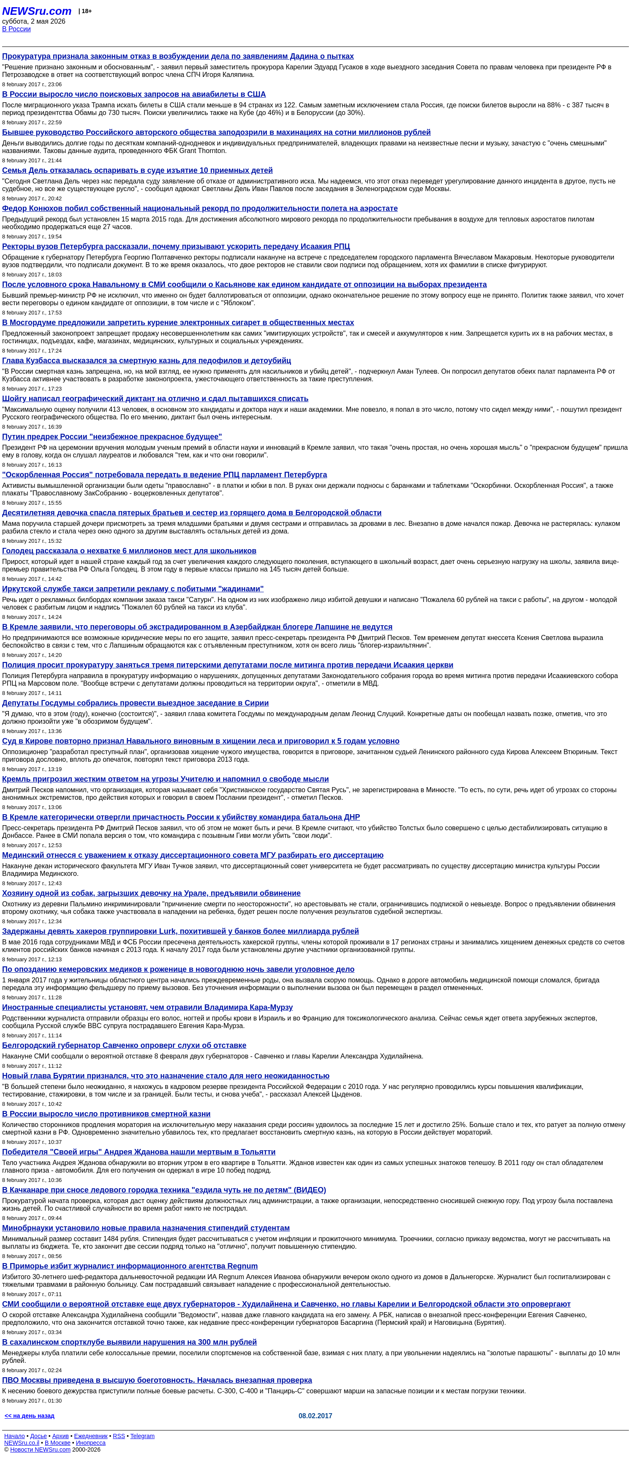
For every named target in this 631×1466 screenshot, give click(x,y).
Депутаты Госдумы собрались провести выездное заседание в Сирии (135, 703)
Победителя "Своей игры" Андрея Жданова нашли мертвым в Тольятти (139, 1152)
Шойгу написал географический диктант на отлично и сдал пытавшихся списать (155, 398)
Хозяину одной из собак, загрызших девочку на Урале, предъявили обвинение (151, 893)
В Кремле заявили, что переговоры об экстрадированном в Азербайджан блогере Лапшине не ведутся (197, 627)
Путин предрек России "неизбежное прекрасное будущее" (112, 436)
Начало (14, 1436)
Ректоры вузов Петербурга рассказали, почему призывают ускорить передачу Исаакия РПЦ (176, 246)
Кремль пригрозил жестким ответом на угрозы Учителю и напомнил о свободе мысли (165, 779)
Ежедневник (91, 1436)
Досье (38, 1436)
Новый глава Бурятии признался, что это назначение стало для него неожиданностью (165, 1076)
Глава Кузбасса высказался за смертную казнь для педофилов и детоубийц (146, 360)
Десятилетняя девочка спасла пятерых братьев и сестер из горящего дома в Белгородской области (192, 513)
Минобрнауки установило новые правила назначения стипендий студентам (146, 1228)
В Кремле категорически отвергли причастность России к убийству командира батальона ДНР (181, 817)
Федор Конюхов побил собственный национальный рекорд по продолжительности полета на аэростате (200, 208)
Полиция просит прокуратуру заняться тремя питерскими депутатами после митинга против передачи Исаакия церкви (228, 665)
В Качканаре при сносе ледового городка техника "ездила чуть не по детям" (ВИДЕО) (164, 1190)
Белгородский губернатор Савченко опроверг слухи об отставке (124, 1045)
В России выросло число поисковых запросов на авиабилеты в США (134, 94)
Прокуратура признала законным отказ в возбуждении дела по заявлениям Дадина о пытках (178, 56)
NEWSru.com (37, 11)
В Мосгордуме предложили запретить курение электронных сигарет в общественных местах (178, 322)
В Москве (58, 1442)
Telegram (143, 1436)
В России (16, 29)
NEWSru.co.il (21, 1442)
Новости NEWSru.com (40, 1449)
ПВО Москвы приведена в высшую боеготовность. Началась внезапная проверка (157, 1380)
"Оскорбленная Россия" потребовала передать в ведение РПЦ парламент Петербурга (164, 474)
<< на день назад (29, 1415)
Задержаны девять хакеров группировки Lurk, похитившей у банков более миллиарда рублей (180, 931)
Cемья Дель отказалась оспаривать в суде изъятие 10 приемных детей (137, 170)
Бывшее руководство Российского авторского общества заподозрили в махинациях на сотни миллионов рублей (216, 132)
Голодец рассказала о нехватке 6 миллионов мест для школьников (129, 551)
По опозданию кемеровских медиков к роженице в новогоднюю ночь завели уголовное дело (178, 969)
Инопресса (91, 1442)
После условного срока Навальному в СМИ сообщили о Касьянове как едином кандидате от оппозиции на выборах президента (244, 284)
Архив (60, 1436)
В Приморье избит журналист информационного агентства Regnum (130, 1266)
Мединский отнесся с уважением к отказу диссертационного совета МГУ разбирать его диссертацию (192, 855)
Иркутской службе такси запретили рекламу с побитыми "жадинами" (133, 589)
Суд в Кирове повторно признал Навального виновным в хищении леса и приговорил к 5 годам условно (201, 741)
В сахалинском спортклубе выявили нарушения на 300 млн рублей (129, 1342)
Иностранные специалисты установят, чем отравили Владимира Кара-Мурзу (147, 1007)
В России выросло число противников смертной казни (106, 1114)
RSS (119, 1436)
